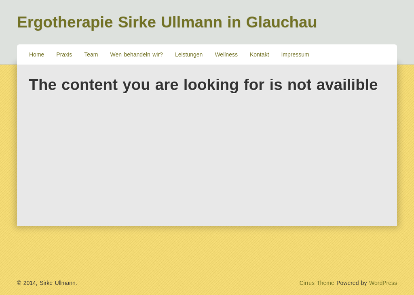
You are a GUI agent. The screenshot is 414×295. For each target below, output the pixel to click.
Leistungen (189, 54)
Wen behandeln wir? (136, 54)
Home (36, 54)
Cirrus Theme (317, 283)
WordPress (383, 283)
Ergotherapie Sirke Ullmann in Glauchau (167, 22)
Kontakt (259, 54)
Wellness (226, 54)
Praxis (64, 54)
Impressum (295, 54)
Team (91, 54)
